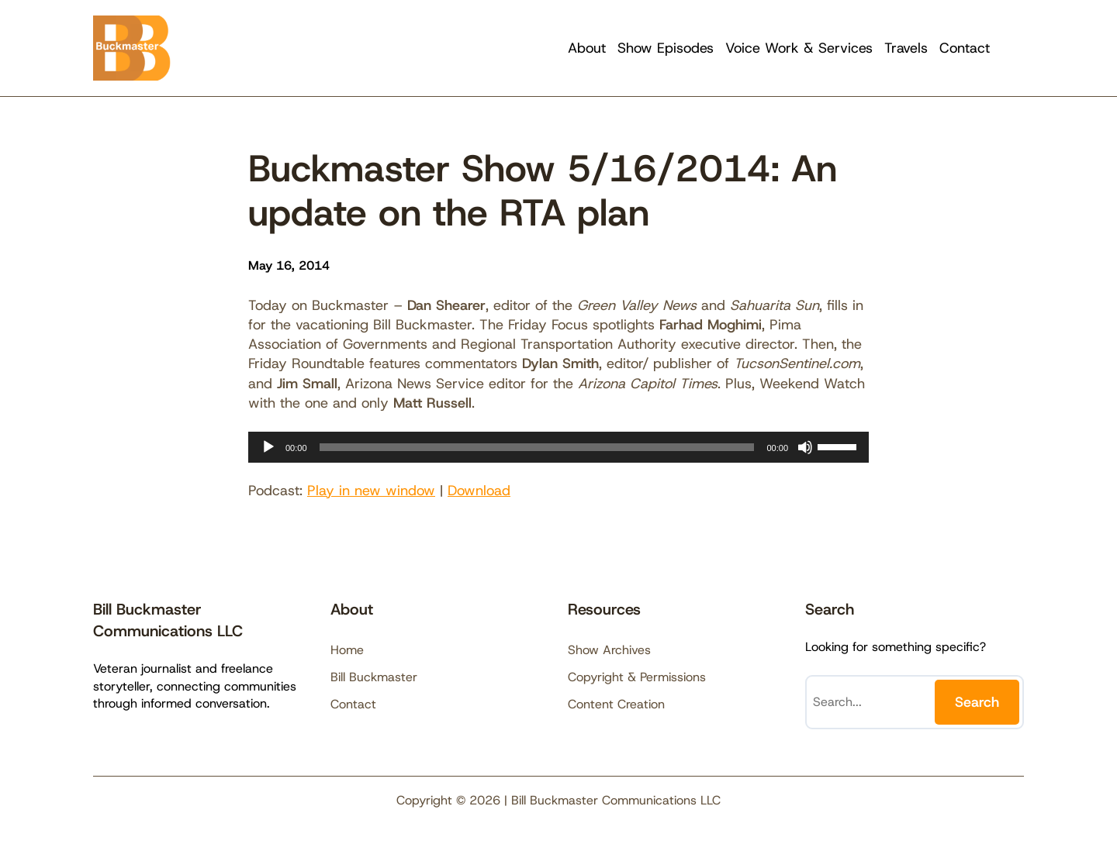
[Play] (268, 447)
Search (977, 702)
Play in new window (371, 490)
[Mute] (805, 447)
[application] (558, 447)
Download (479, 490)
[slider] (537, 447)
